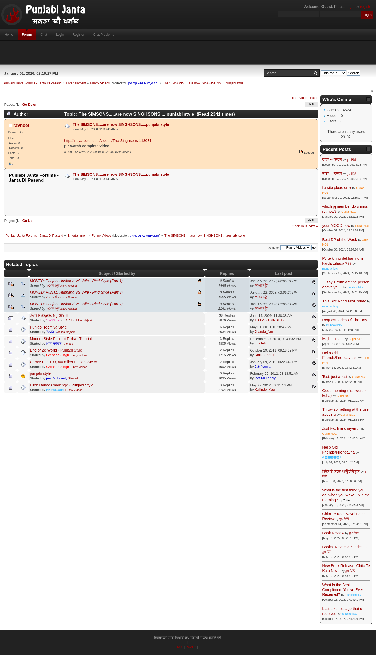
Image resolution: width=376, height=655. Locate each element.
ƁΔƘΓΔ (51, 332)
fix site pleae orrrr (336, 188)
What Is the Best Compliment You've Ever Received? (342, 590)
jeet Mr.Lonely (56, 378)
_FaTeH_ (261, 343)
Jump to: (273, 247)
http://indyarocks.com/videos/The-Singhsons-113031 (107, 141)
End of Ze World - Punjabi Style (56, 350)
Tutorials (67, 343)
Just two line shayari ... (341, 428)
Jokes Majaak (68, 285)
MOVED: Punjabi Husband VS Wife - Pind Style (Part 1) (76, 281)
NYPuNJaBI (55, 390)
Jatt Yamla (262, 366)
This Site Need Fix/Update (344, 301)
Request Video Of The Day (344, 320)
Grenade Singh (57, 355)
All (70, 320)
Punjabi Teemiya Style (48, 327)
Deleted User (264, 355)
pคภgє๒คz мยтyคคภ (143, 83)
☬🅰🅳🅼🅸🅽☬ (332, 457)
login (351, 6)
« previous (300, 98)
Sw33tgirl (53, 320)
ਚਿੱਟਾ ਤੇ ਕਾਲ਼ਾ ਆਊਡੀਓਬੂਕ (341, 471)
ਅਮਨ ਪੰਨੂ (52, 286)
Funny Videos (78, 355)
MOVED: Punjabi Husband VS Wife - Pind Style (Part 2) (76, 304)
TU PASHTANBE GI (270, 320)
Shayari (73, 378)
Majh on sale (333, 339)
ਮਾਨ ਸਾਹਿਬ (53, 344)
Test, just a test (334, 376)
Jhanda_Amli (264, 332)
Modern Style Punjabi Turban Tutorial (61, 339)
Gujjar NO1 (348, 211)
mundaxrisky (330, 268)
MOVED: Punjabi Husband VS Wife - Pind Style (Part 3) (76, 292)
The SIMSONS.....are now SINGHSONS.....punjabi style (121, 124)
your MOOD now (336, 225)
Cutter (347, 500)
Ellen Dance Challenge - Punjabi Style (61, 385)
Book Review (333, 533)
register (366, 6)
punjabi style (40, 373)
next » (313, 98)
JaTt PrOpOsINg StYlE (49, 315)
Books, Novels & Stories (342, 547)
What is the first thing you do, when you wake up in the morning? (346, 495)
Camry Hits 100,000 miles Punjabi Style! (63, 362)
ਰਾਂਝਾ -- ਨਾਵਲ (332, 159)
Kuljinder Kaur (265, 389)
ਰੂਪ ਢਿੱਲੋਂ (351, 159)
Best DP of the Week (340, 239)
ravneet (21, 125)
